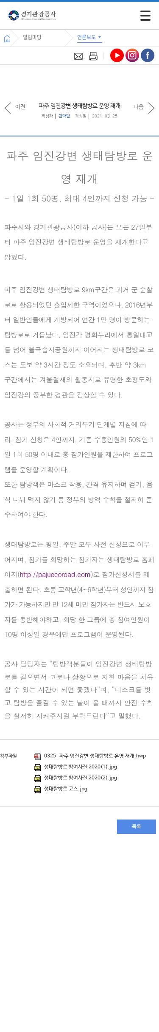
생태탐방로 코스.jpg (60, 789)
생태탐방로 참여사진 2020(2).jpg (75, 778)
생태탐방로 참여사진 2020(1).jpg (75, 767)
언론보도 (89, 37)
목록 (136, 827)
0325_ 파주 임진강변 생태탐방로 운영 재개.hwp (90, 756)
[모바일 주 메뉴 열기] (145, 16)
